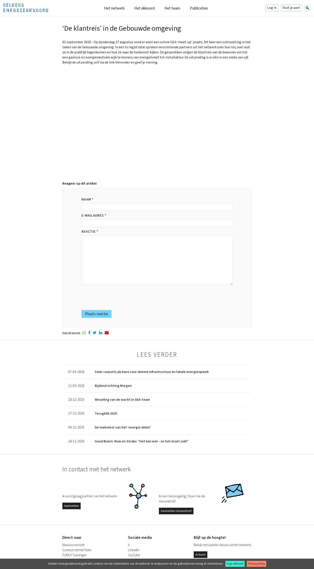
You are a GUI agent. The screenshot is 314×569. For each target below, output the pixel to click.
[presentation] (108, 295)
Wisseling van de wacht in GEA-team (122, 399)
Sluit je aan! (291, 7)
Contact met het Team (76, 550)
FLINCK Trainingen (74, 555)
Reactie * (90, 231)
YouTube (134, 555)
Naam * (88, 199)
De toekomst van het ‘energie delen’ (123, 427)
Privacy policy (256, 564)
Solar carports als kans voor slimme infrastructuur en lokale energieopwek (152, 371)
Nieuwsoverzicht (73, 545)
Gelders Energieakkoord (25, 7)
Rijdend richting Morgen (113, 385)
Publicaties (199, 8)
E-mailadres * (94, 215)
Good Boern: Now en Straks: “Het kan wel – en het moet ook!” (141, 441)
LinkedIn (133, 550)
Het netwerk (114, 8)
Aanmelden (71, 506)
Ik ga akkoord (235, 564)
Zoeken (307, 8)
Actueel (200, 554)
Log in (272, 7)
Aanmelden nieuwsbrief (176, 511)
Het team (172, 8)
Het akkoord (144, 8)
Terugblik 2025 (106, 413)
